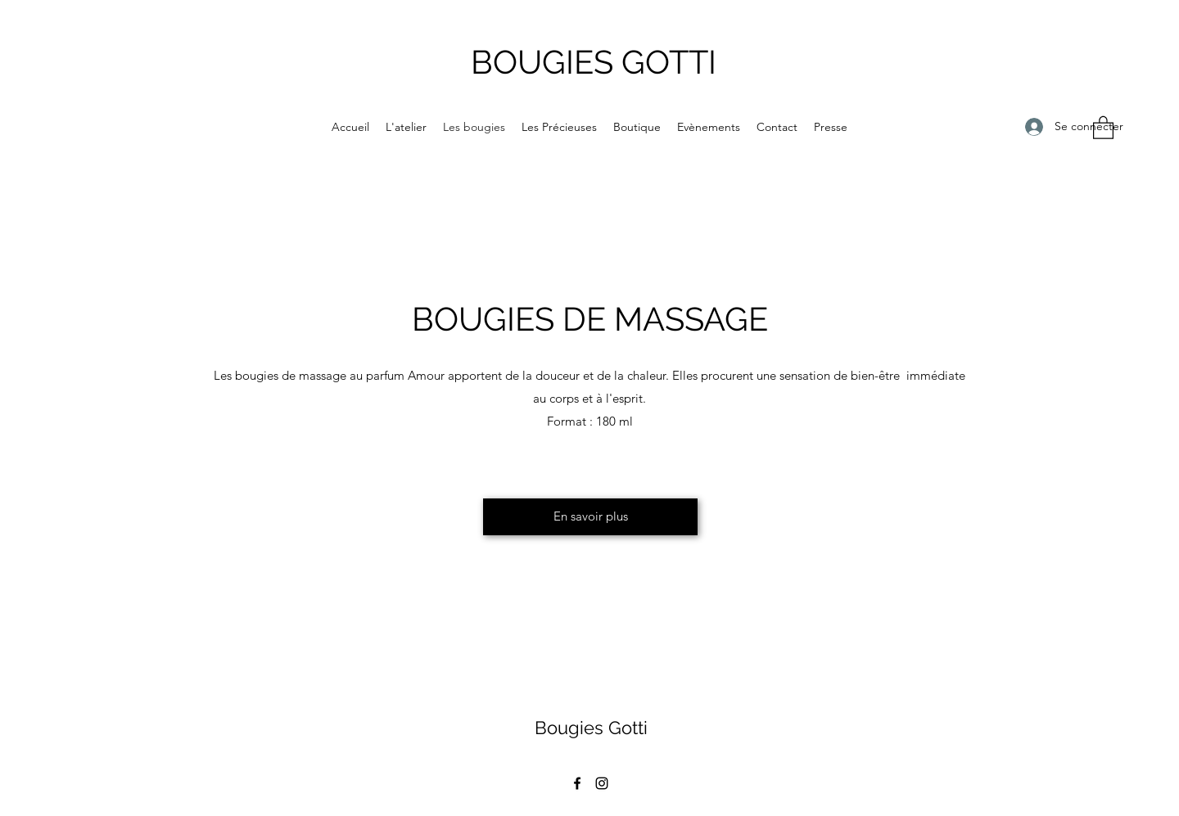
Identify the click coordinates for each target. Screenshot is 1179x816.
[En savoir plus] (590, 516)
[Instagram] (602, 783)
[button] (1103, 127)
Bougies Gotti (591, 727)
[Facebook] (577, 783)
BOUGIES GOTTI (593, 62)
